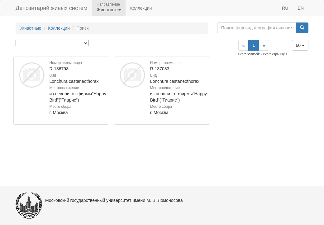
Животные (30, 28)
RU (285, 8)
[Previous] (243, 45)
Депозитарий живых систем (51, 8)
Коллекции (141, 8)
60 (300, 45)
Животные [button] (109, 9)
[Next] (264, 45)
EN (301, 8)
